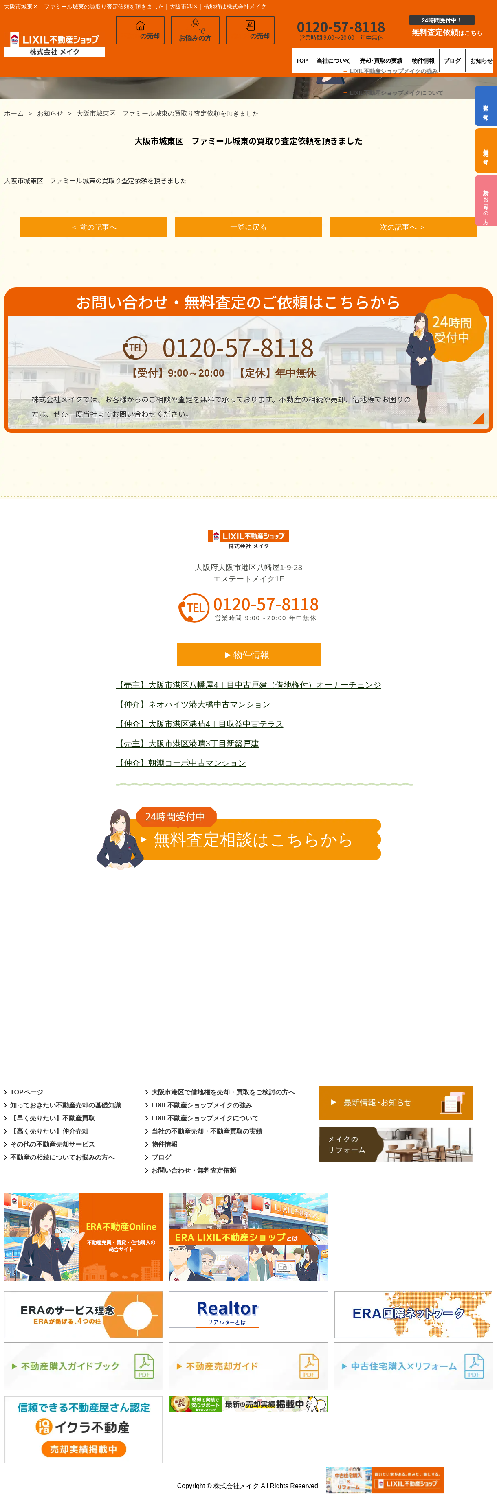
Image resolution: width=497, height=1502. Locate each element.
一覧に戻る (248, 228)
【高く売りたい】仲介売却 (49, 1132)
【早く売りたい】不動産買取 (52, 1119)
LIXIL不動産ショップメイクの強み (202, 1106)
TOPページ (26, 1093)
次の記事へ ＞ (403, 228)
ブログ (436, 54)
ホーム (14, 113)
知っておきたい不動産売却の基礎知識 (65, 1106)
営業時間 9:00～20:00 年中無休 (266, 619)
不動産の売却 (486, 106)
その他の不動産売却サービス (52, 1145)
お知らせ (480, 54)
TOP (214, 54)
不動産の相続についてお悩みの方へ (62, 1158)
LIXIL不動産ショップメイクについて (205, 1119)
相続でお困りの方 (486, 200)
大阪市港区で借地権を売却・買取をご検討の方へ (223, 1093)
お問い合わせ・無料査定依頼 (194, 1171)
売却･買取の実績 (334, 54)
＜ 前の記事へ (93, 228)
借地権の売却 (486, 150)
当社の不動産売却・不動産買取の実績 (207, 1132)
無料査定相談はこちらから (245, 835)
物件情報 (393, 54)
